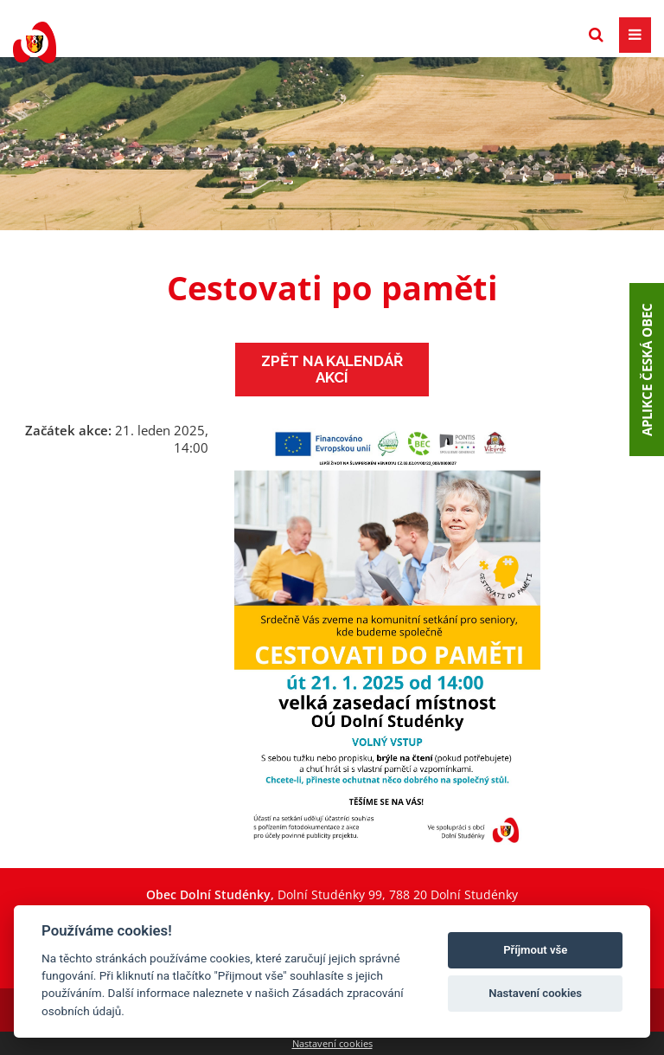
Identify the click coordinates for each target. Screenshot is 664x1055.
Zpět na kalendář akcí (332, 369)
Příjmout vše (535, 949)
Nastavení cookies (332, 1043)
